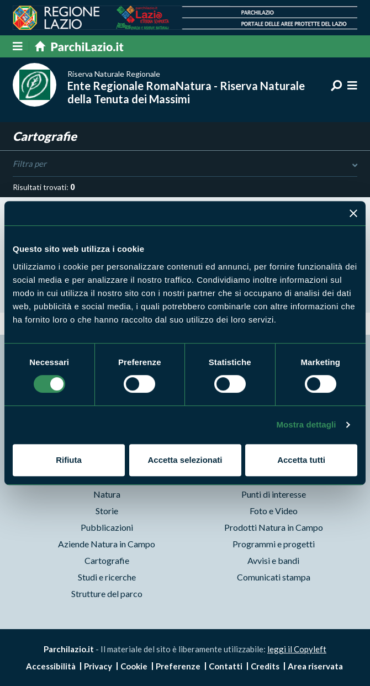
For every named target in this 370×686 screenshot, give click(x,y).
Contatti (225, 666)
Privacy (98, 666)
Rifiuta (69, 460)
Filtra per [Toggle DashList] (185, 164)
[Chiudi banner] (353, 213)
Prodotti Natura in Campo (273, 527)
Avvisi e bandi (273, 560)
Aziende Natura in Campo (106, 544)
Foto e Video (274, 510)
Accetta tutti (301, 460)
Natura (106, 494)
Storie (107, 510)
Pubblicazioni (107, 527)
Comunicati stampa (273, 577)
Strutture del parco (106, 593)
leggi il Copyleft (296, 649)
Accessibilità (51, 666)
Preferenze (178, 666)
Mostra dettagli (306, 424)
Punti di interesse (273, 494)
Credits (265, 666)
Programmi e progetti (273, 544)
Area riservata (315, 666)
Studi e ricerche (107, 577)
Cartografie (106, 560)
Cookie (133, 666)
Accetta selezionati (184, 460)
